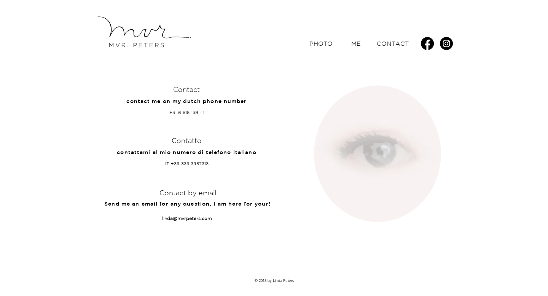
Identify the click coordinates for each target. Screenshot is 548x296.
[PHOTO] (321, 43)
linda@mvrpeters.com (187, 218)
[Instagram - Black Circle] (446, 43)
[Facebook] (427, 43)
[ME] (356, 43)
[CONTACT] (393, 43)
